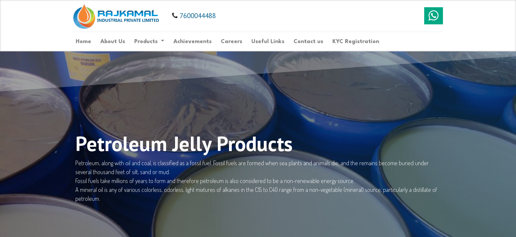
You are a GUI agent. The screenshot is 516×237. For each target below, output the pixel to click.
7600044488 (200, 15)
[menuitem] (85, 42)
